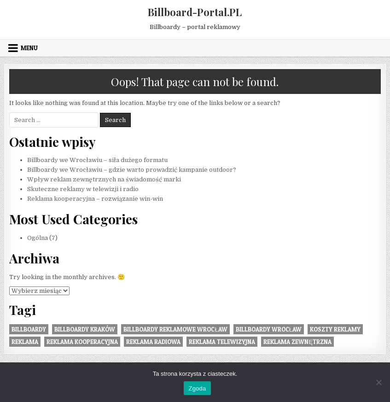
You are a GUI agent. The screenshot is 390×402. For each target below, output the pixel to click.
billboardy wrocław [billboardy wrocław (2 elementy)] (269, 329)
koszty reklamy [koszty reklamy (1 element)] (335, 329)
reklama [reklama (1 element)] (25, 341)
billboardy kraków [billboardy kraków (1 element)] (84, 329)
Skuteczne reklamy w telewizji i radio (83, 189)
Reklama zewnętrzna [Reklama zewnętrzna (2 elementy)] (297, 341)
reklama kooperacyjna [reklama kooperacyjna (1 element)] (82, 341)
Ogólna (37, 237)
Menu (29, 48)
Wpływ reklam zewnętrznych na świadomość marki (104, 179)
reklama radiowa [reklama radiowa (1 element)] (153, 341)
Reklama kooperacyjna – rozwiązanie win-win (95, 198)
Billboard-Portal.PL (195, 12)
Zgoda (197, 388)
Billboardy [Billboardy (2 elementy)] (29, 329)
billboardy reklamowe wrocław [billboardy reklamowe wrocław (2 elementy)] (175, 329)
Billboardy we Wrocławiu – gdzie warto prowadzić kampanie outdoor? (131, 169)
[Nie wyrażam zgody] (378, 382)
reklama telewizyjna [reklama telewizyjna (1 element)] (222, 341)
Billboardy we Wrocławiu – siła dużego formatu (97, 160)
